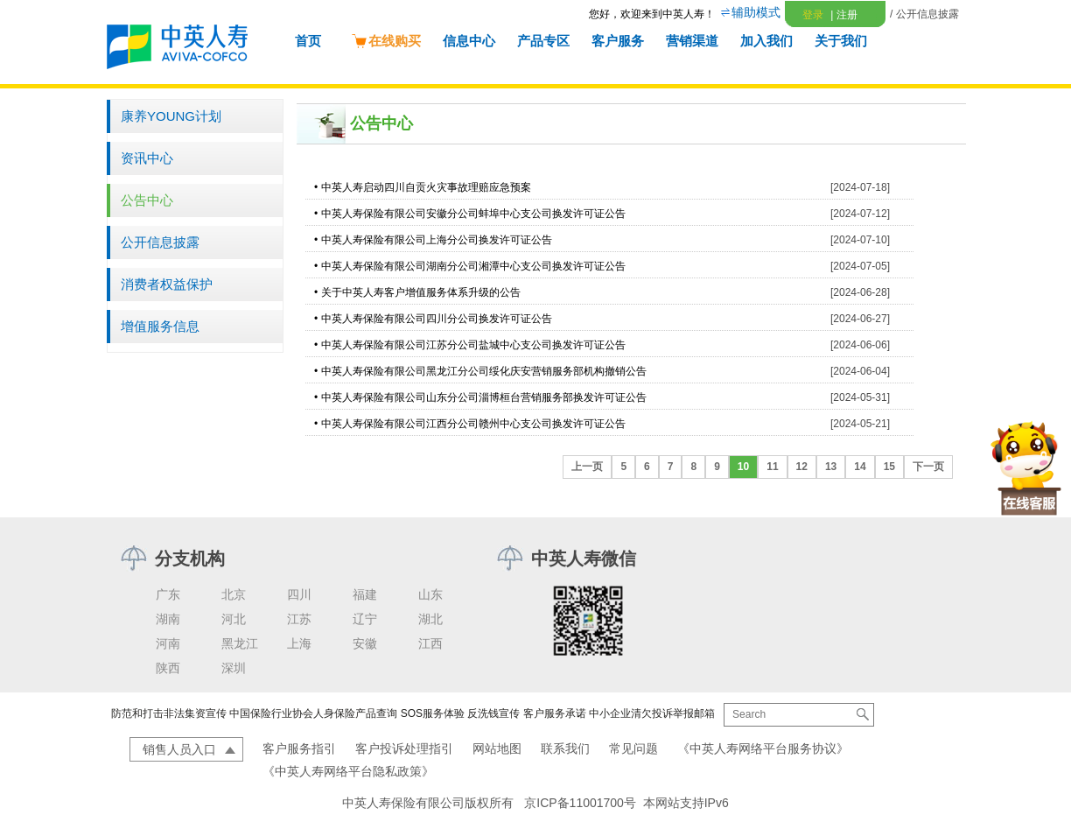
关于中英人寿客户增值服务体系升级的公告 (421, 292)
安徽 (365, 643)
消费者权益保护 (167, 284)
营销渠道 (692, 40)
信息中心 (469, 40)
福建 (365, 594)
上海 (299, 643)
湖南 (168, 619)
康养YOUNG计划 (171, 116)
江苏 (299, 619)
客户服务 (618, 40)
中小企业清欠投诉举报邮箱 (652, 713)
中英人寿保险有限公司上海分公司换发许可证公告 (436, 240)
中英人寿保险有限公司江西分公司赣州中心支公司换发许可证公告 (473, 424)
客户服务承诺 (554, 713)
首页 (308, 40)
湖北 (430, 619)
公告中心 (147, 200)
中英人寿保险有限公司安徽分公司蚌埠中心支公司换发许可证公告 (473, 213)
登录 (812, 15)
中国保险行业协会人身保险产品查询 (313, 713)
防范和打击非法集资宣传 (169, 713)
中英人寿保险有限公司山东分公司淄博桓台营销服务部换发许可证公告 (484, 397)
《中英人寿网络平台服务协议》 (763, 748)
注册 (843, 15)
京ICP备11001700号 (580, 803)
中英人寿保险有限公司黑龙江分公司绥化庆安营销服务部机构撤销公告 (484, 371)
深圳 (233, 668)
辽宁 (365, 619)
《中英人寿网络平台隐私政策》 (348, 771)
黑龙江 (239, 643)
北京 (233, 594)
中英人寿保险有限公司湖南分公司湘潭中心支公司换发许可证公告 (473, 266)
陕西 (168, 668)
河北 (233, 619)
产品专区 (543, 40)
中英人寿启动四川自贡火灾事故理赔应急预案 (426, 187)
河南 (168, 643)
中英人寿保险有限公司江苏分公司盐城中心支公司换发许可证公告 (473, 345)
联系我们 (565, 748)
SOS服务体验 (433, 713)
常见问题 (633, 748)
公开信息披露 (160, 242)
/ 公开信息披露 (924, 14)
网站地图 (497, 748)
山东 (430, 594)
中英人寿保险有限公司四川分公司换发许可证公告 (436, 319)
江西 (430, 643)
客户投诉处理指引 (404, 748)
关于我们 (841, 40)
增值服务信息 (160, 326)
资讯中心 (147, 158)
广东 (168, 594)
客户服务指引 (299, 748)
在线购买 (386, 40)
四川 (299, 594)
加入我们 (766, 40)
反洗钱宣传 (493, 713)
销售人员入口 (179, 749)
